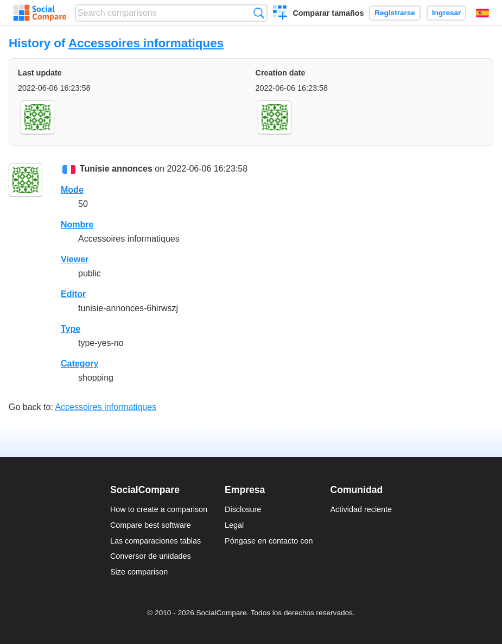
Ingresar (446, 13)
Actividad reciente (361, 509)
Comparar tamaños (328, 13)
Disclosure (243, 509)
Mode (72, 189)
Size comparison (139, 571)
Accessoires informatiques (146, 43)
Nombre (77, 224)
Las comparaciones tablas (155, 540)
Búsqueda (258, 13)
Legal (234, 525)
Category (79, 363)
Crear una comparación (280, 14)
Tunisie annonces (116, 168)
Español (482, 13)
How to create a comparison (158, 509)
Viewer (74, 259)
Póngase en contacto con (269, 540)
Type (70, 328)
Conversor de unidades (150, 556)
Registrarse (394, 13)
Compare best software (150, 525)
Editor (73, 294)
